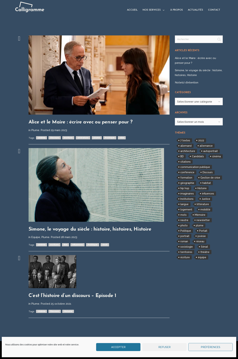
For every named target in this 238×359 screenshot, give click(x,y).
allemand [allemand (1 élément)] (186, 145)
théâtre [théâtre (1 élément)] (204, 252)
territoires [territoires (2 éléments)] (186, 252)
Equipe (35, 237)
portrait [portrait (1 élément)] (184, 236)
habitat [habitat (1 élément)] (206, 183)
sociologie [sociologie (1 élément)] (186, 246)
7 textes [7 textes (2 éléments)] (185, 140)
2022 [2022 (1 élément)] (201, 140)
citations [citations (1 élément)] (185, 161)
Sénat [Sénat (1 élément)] (204, 246)
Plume (35, 130)
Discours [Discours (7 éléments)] (208, 172)
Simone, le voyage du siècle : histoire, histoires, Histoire (90, 229)
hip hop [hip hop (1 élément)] (184, 188)
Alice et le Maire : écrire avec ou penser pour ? (81, 122)
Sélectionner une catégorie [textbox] (194, 101)
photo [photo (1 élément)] (184, 225)
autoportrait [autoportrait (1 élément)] (210, 151)
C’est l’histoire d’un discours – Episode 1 (72, 295)
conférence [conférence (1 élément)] (187, 172)
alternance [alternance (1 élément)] (206, 145)
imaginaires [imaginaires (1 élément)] (187, 193)
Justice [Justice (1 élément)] (206, 198)
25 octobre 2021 (61, 303)
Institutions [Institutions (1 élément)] (186, 198)
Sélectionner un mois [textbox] (190, 121)
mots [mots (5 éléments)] (183, 214)
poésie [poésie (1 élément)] (202, 236)
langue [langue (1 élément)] (184, 204)
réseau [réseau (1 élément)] (200, 241)
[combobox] (199, 101)
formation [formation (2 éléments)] (186, 177)
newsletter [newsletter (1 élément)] (203, 220)
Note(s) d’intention (186, 82)
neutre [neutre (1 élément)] (184, 220)
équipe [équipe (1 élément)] (202, 257)
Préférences (210, 347)
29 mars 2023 (59, 130)
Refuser (164, 347)
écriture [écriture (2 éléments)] (185, 257)
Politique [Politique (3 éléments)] (185, 230)
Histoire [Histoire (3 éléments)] (202, 188)
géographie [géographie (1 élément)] (187, 183)
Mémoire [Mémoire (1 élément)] (200, 214)
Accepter (118, 347)
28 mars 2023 (69, 237)
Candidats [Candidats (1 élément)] (198, 156)
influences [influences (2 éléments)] (208, 193)
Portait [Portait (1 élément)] (203, 230)
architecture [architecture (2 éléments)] (187, 151)
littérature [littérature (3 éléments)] (203, 204)
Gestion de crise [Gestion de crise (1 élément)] (210, 177)
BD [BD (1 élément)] (182, 156)
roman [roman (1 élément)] (184, 241)
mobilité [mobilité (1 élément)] (205, 209)
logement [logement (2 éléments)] (186, 209)
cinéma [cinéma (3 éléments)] (216, 156)
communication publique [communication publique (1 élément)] (195, 167)
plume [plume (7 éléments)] (199, 225)
